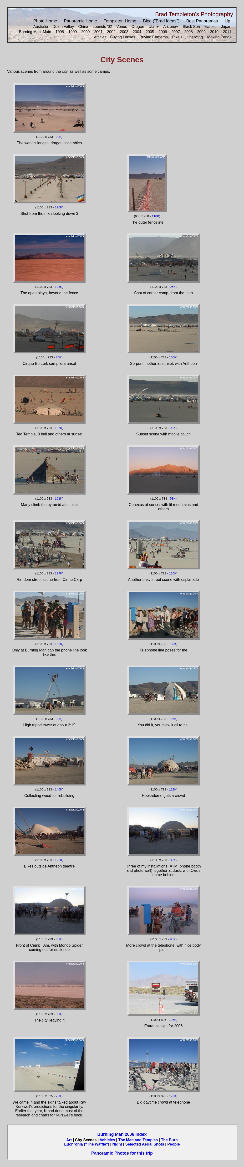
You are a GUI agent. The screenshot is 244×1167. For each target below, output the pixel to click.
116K (172, 573)
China (83, 27)
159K (58, 644)
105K (58, 287)
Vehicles (107, 1140)
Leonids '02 (102, 27)
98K (173, 428)
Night (117, 1144)
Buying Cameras (154, 37)
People (173, 1144)
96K (173, 287)
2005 (150, 32)
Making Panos (219, 37)
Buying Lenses (122, 37)
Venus (121, 27)
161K (58, 498)
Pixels (177, 37)
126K (172, 719)
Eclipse (210, 27)
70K (58, 1096)
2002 (111, 32)
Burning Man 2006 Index (122, 1134)
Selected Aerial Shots (144, 1144)
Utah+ (153, 27)
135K (172, 644)
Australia (40, 27)
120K (58, 207)
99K (58, 719)
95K (58, 1014)
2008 (188, 32)
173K (172, 1096)
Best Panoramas (202, 21)
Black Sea (191, 27)
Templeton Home (120, 21)
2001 (98, 32)
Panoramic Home (80, 21)
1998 (60, 32)
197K (58, 573)
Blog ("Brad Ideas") (161, 21)
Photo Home (45, 21)
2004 (137, 32)
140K (58, 789)
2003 (124, 32)
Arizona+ (170, 27)
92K (58, 137)
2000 (85, 32)
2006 (162, 32)
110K (155, 216)
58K (173, 498)
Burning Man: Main (35, 32)
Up (227, 21)
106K (172, 357)
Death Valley (63, 27)
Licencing (195, 37)
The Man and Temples (138, 1140)
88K (58, 939)
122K (172, 789)
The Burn (169, 1140)
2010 (214, 32)
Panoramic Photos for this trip (122, 1153)
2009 (201, 32)
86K (58, 357)
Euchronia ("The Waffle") (86, 1144)
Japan (226, 27)
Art (69, 1140)
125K (58, 860)
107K (58, 428)
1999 (72, 32)
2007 (175, 32)
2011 (227, 32)
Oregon (137, 27)
